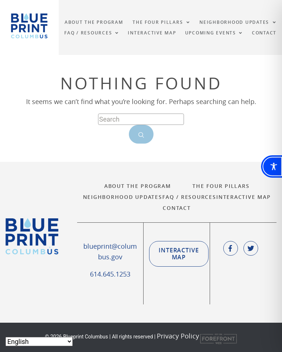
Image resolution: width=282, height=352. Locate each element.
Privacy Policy (178, 336)
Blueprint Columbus (29, 25)
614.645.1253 (110, 274)
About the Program (137, 185)
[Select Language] (39, 341)
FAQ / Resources (189, 196)
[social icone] (230, 248)
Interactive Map (243, 196)
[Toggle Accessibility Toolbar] (272, 166)
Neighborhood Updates (122, 196)
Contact (177, 207)
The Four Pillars (220, 185)
